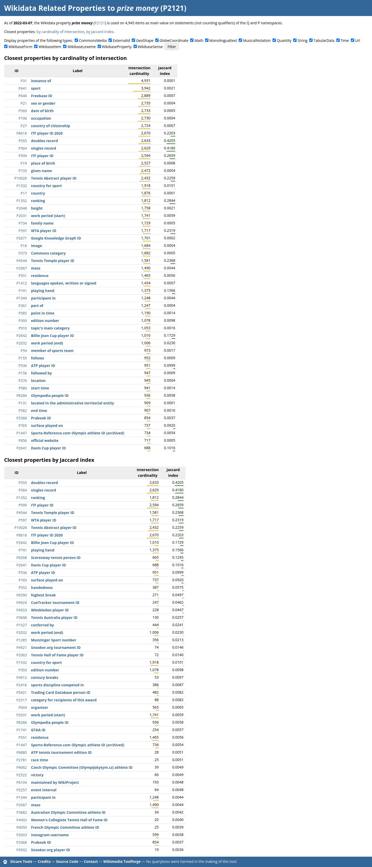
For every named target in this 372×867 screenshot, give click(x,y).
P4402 (22, 819)
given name (41, 170)
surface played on (47, 425)
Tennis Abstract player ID (53, 178)
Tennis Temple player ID (52, 260)
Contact (91, 861)
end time (39, 410)
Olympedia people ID (49, 395)
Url (357, 40)
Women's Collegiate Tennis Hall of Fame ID (69, 819)
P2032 (22, 343)
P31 (24, 80)
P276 (23, 380)
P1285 (22, 640)
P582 (23, 410)
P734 (23, 223)
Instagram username (50, 834)
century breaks (44, 677)
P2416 (22, 684)
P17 (24, 193)
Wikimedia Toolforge (122, 861)
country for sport (46, 185)
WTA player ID (43, 230)
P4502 (22, 849)
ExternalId (121, 40)
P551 (23, 275)
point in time (42, 313)
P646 (23, 95)
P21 (24, 103)
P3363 (22, 655)
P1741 (22, 729)
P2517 (22, 699)
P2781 (22, 759)
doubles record (44, 140)
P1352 (22, 200)
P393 (23, 320)
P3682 (22, 812)
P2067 (22, 268)
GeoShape (144, 40)
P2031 (22, 215)
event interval (43, 789)
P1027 (22, 625)
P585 (23, 313)
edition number (45, 320)
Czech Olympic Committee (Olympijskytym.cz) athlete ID (82, 767)
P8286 (22, 395)
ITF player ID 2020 (47, 133)
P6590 (22, 595)
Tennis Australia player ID (54, 617)
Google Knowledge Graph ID (56, 238)
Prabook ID (41, 418)
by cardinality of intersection (60, 31)
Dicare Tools (21, 861)
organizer (39, 707)
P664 (23, 707)
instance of (41, 80)
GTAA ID (38, 729)
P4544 (22, 260)
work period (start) (48, 215)
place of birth (43, 163)
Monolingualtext (223, 40)
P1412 (22, 283)
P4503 (22, 610)
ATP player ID (43, 365)
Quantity (284, 40)
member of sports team (52, 350)
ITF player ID (42, 155)
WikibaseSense (150, 46)
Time (344, 40)
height (37, 208)
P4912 (22, 677)
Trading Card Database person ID (60, 692)
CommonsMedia (93, 40)
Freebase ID (41, 95)
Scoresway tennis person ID (56, 557)
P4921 (22, 647)
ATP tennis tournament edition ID (61, 752)
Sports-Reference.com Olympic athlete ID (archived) (77, 433)
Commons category (48, 253)
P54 (24, 350)
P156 (23, 373)
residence (40, 275)
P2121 (100, 22)
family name (42, 223)
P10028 (20, 178)
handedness (42, 587)
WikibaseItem (49, 46)
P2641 (22, 448)
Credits (44, 861)
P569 (23, 110)
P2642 (22, 335)
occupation (41, 118)
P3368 (22, 418)
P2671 (22, 238)
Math (199, 40)
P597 (23, 230)
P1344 (22, 298)
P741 (23, 290)
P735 (23, 170)
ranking (38, 200)
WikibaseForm (21, 46)
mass (35, 268)
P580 (23, 388)
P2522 (22, 774)
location (38, 380)
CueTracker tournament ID (55, 602)
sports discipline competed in (57, 684)
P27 (24, 125)
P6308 (22, 557)
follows (37, 358)
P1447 (22, 433)
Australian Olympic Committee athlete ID (68, 812)
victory (37, 774)
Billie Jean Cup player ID (52, 335)
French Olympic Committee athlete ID (65, 827)
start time (40, 388)
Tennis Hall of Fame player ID (57, 655)
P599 (23, 155)
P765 (23, 425)
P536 (23, 365)
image (36, 245)
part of (37, 305)
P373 (23, 253)
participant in (43, 298)
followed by (41, 373)
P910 (23, 328)
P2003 (22, 834)
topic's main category (50, 328)
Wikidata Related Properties (54, 8)
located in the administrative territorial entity (72, 403)
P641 (23, 88)
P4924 (22, 602)
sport (36, 88)
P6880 (22, 752)
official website (44, 440)
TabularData (324, 40)
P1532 (22, 185)
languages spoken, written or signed (63, 283)
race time (39, 759)
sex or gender (43, 103)
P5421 (22, 692)
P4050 (22, 827)
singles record (43, 148)
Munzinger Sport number (53, 640)
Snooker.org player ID (50, 849)
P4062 (22, 767)
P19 (24, 163)
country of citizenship (50, 125)
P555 (23, 140)
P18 (24, 245)
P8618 (22, 133)
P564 (23, 148)
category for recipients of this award (64, 699)
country (38, 193)
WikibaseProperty (116, 46)
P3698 (22, 617)
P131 (23, 403)
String (302, 40)
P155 (23, 358)
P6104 (22, 782)
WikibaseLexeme (81, 46)
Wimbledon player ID (50, 610)
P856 (23, 440)
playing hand (42, 290)
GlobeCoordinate (174, 40)
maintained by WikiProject (55, 782)
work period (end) (47, 343)
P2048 (22, 208)
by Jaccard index (100, 31)
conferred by (42, 625)
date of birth (42, 110)
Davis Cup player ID (48, 448)
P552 (23, 587)
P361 (23, 305)
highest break (43, 595)
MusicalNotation (257, 40)
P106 (23, 118)
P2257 (22, 789)
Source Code (67, 861)
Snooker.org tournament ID (56, 647)
